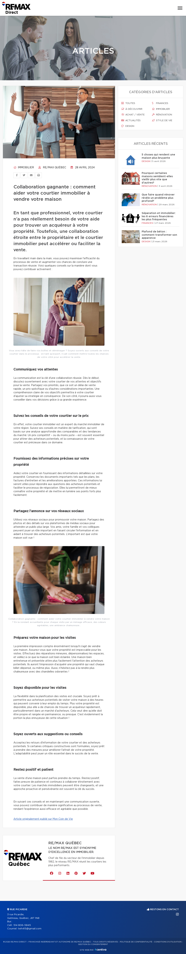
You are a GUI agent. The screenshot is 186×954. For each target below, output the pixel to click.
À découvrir (131, 109)
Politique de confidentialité (136, 942)
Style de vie (162, 120)
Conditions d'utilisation (167, 942)
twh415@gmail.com (29, 929)
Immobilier (23, 167)
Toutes (128, 103)
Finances (160, 103)
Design (127, 126)
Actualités (131, 120)
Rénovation (162, 114)
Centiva (100, 949)
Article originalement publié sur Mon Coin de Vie (43, 819)
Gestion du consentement (93, 944)
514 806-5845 (22, 925)
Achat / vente (133, 114)
